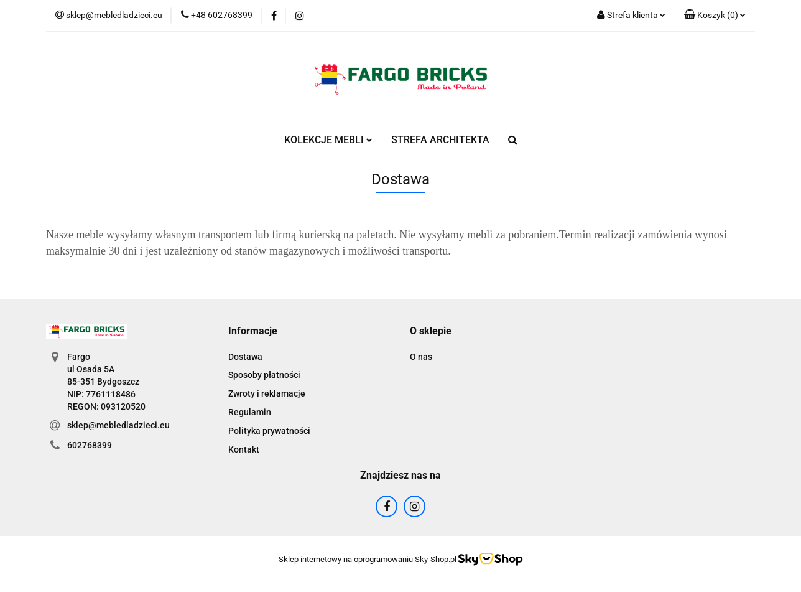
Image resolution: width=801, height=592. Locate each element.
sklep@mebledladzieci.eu (118, 425)
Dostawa (245, 357)
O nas (421, 357)
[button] (715, 15)
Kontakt (243, 449)
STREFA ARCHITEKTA (440, 140)
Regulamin (249, 412)
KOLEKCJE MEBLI (328, 140)
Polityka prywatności (269, 431)
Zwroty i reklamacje (266, 393)
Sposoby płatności (264, 375)
